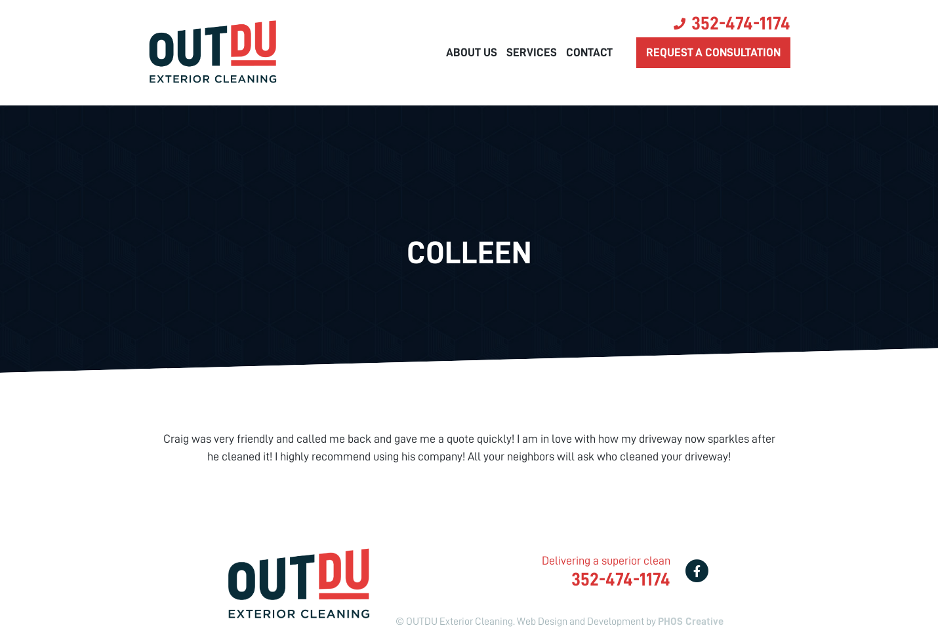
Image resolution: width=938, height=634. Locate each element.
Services (531, 52)
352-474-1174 (740, 23)
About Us (471, 52)
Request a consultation (713, 52)
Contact (589, 52)
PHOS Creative (691, 621)
